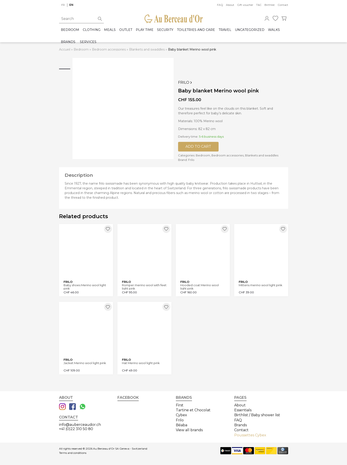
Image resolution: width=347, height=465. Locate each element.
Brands (68, 42)
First (179, 405)
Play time (144, 30)
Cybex (181, 415)
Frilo (185, 83)
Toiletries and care (196, 30)
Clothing (91, 30)
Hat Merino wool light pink (141, 363)
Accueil (64, 49)
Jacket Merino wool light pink (85, 363)
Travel (225, 30)
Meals (110, 30)
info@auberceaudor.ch (80, 424)
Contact (283, 4)
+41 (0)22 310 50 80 (76, 429)
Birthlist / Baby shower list (257, 415)
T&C (259, 4)
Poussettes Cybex (250, 435)
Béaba (181, 425)
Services (88, 42)
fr (63, 4)
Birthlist (269, 4)
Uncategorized (249, 30)
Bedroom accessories (109, 49)
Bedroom (70, 30)
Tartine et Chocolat (193, 410)
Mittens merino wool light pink (260, 285)
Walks (274, 30)
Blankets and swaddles (147, 49)
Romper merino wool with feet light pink (144, 287)
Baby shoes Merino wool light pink (85, 287)
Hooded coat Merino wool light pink (199, 287)
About (230, 4)
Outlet (125, 30)
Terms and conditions (72, 452)
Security (165, 30)
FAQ (220, 4)
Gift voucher (245, 4)
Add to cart (198, 146)
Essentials (242, 410)
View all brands (189, 430)
